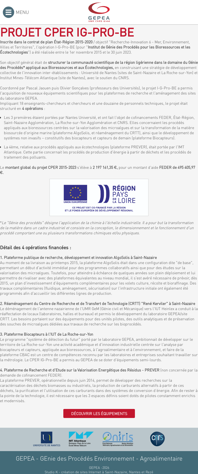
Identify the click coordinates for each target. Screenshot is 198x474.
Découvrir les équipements (99, 413)
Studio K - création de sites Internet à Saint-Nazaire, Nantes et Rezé (99, 472)
